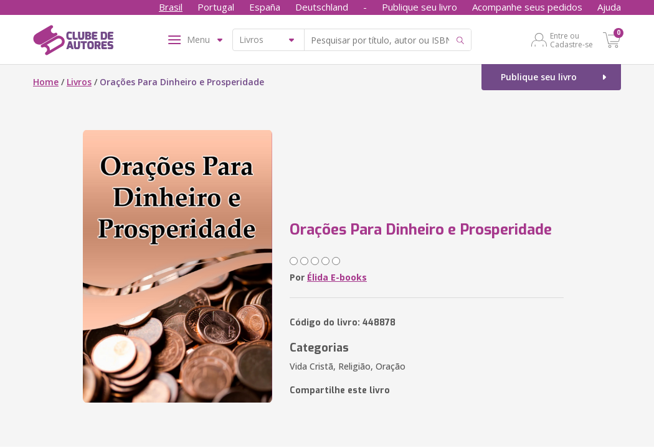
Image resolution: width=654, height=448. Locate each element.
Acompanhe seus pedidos (527, 7)
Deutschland (321, 7)
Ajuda (609, 7)
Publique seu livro (419, 7)
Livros (79, 82)
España (264, 7)
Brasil (170, 7)
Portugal (215, 7)
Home (46, 82)
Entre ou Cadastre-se (571, 39)
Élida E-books (337, 277)
